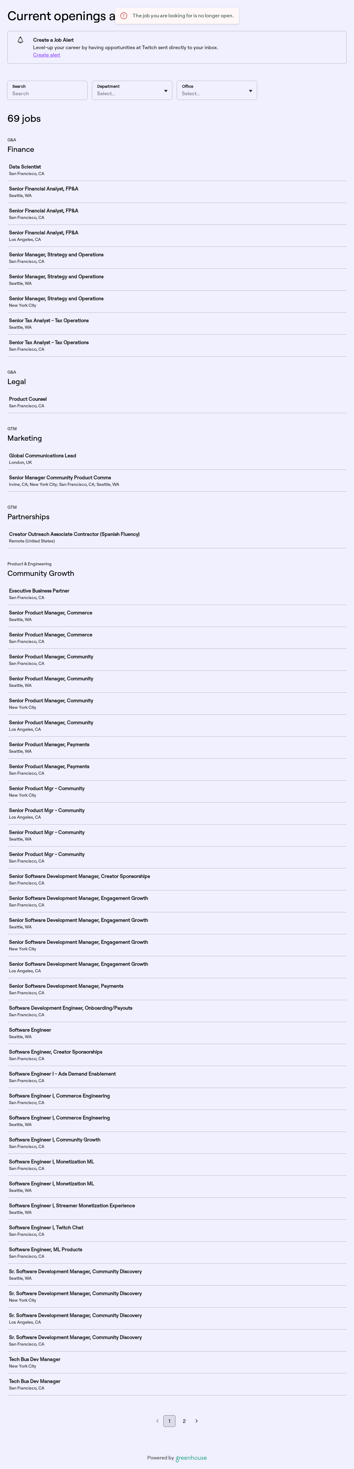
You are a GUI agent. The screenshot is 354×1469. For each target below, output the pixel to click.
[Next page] (197, 1421)
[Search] (47, 94)
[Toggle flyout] (166, 91)
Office (187, 86)
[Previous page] (157, 1421)
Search (19, 86)
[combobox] (97, 93)
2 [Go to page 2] (184, 1421)
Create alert (46, 55)
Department (108, 86)
